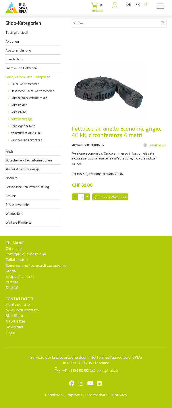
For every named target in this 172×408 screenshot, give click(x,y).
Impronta (74, 395)
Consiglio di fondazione (26, 254)
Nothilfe (11, 178)
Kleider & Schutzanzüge (23, 169)
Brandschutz (15, 59)
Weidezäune (14, 214)
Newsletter (15, 321)
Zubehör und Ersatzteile (26, 140)
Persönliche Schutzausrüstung (27, 187)
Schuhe (11, 196)
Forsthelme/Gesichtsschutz (29, 98)
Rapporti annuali (20, 277)
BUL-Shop (14, 316)
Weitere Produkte (19, 222)
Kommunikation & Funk (26, 133)
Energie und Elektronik (21, 68)
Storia (11, 271)
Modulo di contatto (22, 310)
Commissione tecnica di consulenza (36, 266)
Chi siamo (14, 249)
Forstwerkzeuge (22, 119)
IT (146, 5)
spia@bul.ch (107, 371)
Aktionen (12, 41)
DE (128, 5)
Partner (12, 282)
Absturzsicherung (18, 50)
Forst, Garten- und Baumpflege (28, 77)
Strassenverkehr (17, 205)
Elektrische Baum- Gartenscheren (32, 91)
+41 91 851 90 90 (75, 371)
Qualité (12, 288)
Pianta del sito (18, 305)
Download (14, 327)
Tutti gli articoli (17, 33)
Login (10, 333)
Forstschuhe (19, 112)
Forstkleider (19, 105)
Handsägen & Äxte (23, 126)
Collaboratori (17, 260)
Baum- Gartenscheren (25, 84)
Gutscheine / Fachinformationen (29, 160)
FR (137, 5)
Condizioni (54, 395)
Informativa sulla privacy (106, 395)
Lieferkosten (154, 145)
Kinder (10, 151)
